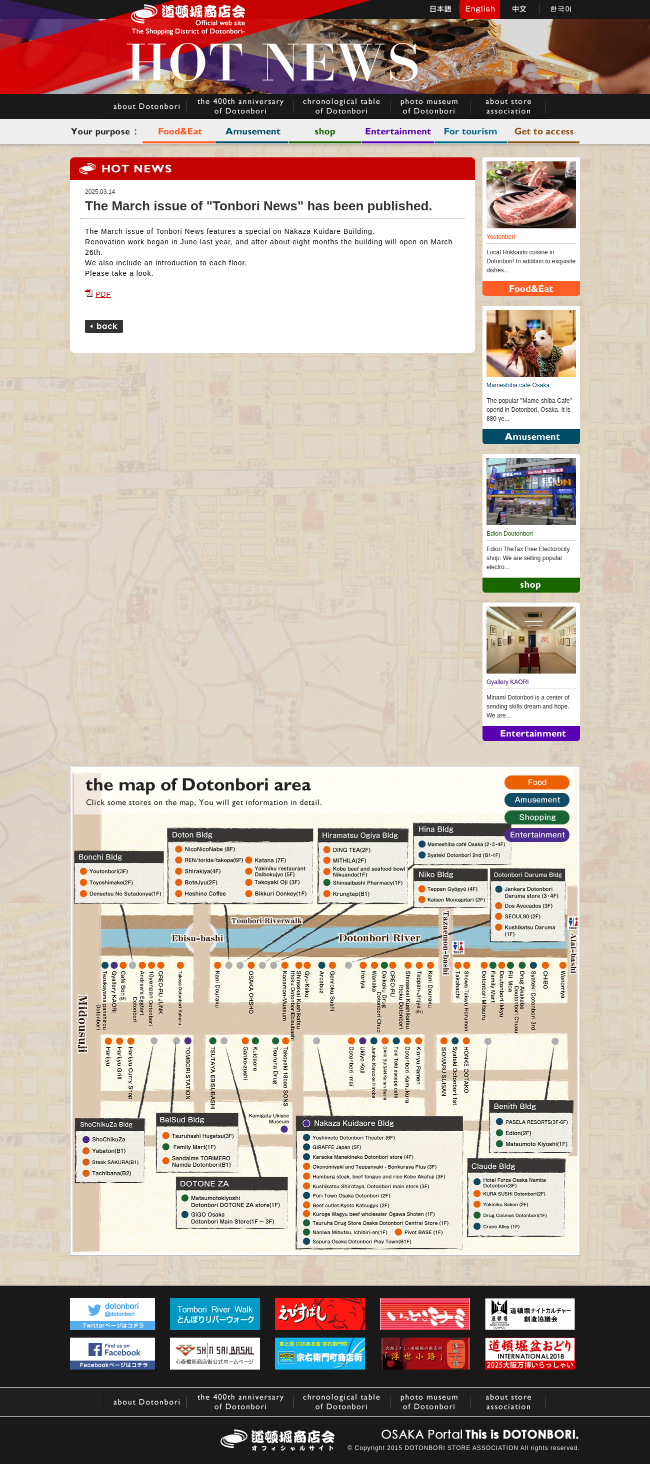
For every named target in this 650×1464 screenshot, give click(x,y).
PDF (98, 294)
